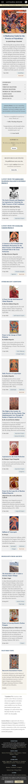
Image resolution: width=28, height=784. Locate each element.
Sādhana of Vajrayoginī (9, 532)
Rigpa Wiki (9, 761)
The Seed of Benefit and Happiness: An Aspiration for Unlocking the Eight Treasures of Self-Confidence (13, 202)
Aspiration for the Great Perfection (13, 457)
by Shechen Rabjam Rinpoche (10, 304)
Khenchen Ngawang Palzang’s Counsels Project (13, 181)
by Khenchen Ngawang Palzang (11, 207)
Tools (14, 757)
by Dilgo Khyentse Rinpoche (10, 254)
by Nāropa (5, 535)
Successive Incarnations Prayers (12, 671)
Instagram (19, 767)
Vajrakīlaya (20, 73)
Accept (19, 781)
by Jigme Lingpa (6, 578)
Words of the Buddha (12, 92)
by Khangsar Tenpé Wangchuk (10, 459)
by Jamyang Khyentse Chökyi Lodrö (12, 628)
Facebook (13, 767)
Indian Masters (17, 753)
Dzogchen (21, 471)
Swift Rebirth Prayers (19, 315)
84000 (3, 761)
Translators (8, 96)
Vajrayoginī (13, 546)
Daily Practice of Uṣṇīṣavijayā (11, 374)
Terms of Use (10, 770)
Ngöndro (14, 274)
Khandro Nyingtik (19, 271)
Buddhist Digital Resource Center (14, 762)
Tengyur (14, 549)
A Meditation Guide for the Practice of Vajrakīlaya (14, 37)
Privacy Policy (18, 770)
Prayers (22, 643)
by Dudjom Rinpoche (8, 340)
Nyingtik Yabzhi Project (12, 227)
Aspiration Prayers (19, 218)
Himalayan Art (16, 761)
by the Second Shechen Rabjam (10, 420)
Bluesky (8, 767)
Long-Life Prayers (20, 511)
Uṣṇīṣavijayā (13, 389)
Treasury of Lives (20, 762)
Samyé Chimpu (20, 601)
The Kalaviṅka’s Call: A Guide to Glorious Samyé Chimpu (12, 575)
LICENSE (14, 772)
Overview (7, 82)
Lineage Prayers (20, 354)
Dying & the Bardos (19, 436)
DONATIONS (14, 741)
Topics (16, 754)
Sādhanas (21, 389)
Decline (9, 781)
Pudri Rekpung (20, 351)
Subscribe (14, 170)
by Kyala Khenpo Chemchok (14, 41)
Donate (14, 148)
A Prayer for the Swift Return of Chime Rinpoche (12, 300)
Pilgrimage (21, 604)
